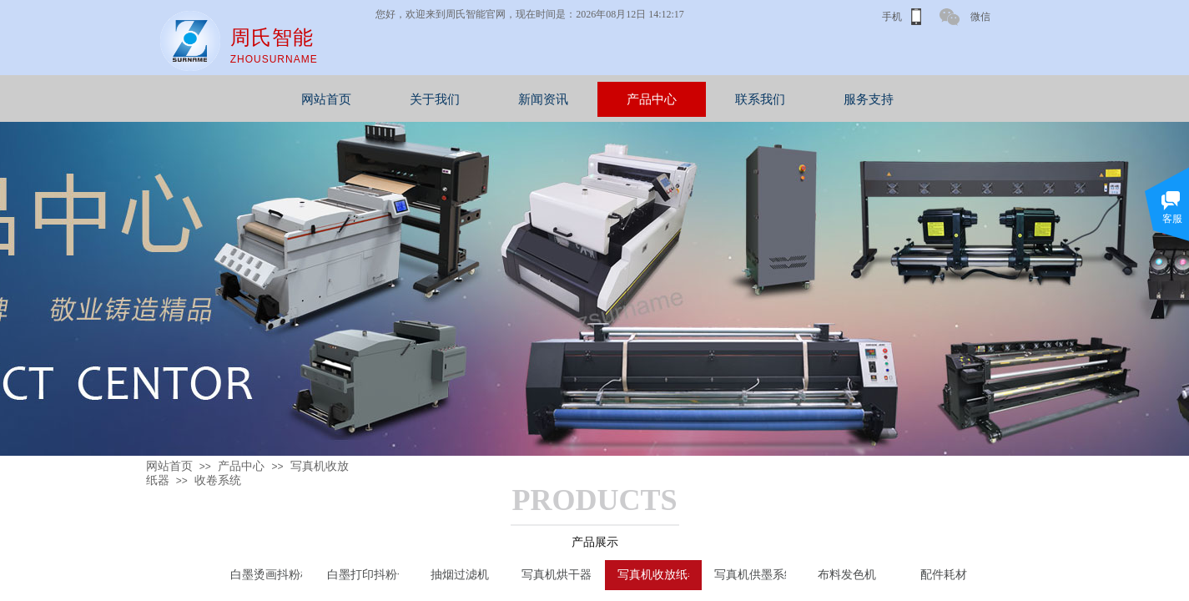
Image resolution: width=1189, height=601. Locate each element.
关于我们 (512, 99)
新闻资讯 (621, 99)
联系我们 (838, 99)
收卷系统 (217, 480)
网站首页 (404, 99)
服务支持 (946, 99)
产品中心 (729, 99)
